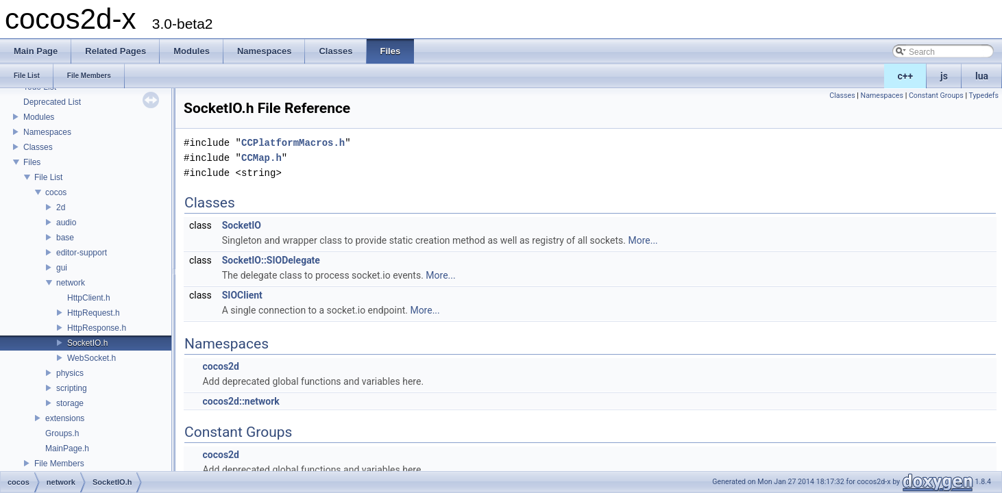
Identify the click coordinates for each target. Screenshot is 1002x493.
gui (61, 268)
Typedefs (983, 95)
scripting (71, 388)
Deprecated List (52, 102)
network (70, 283)
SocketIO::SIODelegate (271, 260)
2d (60, 207)
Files (31, 162)
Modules (38, 117)
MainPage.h (67, 448)
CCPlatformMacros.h (293, 142)
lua (981, 76)
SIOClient (242, 295)
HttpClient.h (88, 298)
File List (48, 177)
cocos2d (220, 366)
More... (642, 240)
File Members (59, 463)
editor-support (81, 252)
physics (70, 373)
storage (70, 403)
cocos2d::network (240, 401)
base (65, 237)
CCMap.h (261, 157)
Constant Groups (936, 95)
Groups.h (62, 433)
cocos (55, 192)
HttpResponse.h (96, 328)
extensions (64, 418)
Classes (38, 147)
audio (66, 222)
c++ (906, 76)
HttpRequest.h (93, 313)
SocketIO (241, 225)
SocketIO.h (87, 343)
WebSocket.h (91, 358)
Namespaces (47, 132)
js (944, 76)
